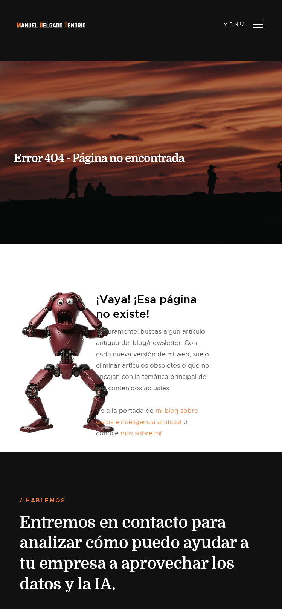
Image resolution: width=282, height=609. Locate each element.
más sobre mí (141, 433)
